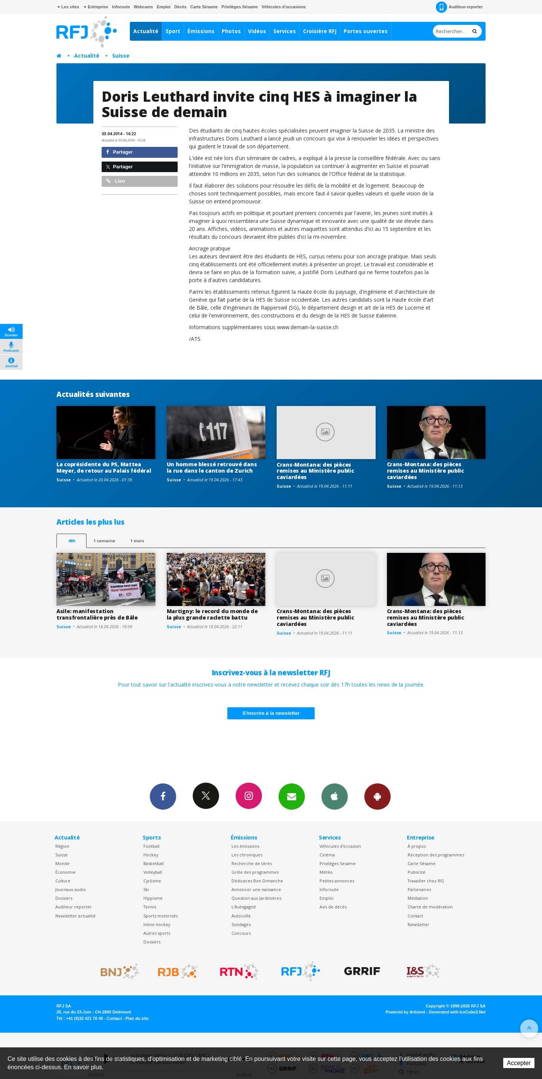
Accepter (519, 1063)
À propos (417, 846)
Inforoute (121, 7)
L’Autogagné (243, 906)
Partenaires (419, 889)
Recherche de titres (251, 863)
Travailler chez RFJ (426, 880)
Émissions (201, 31)
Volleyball (152, 872)
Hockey (150, 854)
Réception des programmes (436, 854)
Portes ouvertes (366, 31)
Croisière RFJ (319, 31)
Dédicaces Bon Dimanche (257, 880)
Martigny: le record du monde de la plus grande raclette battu (212, 614)
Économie (65, 872)
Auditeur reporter (73, 906)
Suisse (120, 55)
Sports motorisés (160, 915)
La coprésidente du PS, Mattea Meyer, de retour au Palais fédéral (103, 467)
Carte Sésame (204, 7)
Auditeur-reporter (459, 7)
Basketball (153, 863)
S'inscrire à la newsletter (271, 713)
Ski (146, 889)
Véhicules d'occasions (284, 7)
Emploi (164, 7)
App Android (377, 796)
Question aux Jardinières (256, 898)
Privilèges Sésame (239, 7)
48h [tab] (71, 540)
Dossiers (63, 898)
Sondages (241, 924)
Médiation (418, 898)
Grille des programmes (255, 872)
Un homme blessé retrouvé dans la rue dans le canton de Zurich (212, 467)
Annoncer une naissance (256, 889)
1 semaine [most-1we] (104, 540)
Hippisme (153, 898)
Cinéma (327, 854)
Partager (119, 152)
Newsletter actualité (75, 915)
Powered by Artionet (405, 1012)
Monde (62, 863)
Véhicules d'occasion (340, 846)
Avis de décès (333, 906)
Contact (415, 915)
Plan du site (136, 1018)
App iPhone (334, 796)
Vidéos (257, 31)
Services (284, 31)
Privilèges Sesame (338, 863)
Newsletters (292, 796)
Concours (241, 933)
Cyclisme (152, 880)
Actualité (145, 31)
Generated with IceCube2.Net (457, 1012)
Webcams (143, 7)
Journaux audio (70, 889)
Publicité (416, 872)
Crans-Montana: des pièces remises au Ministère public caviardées (315, 471)
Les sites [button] (68, 7)
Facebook (163, 796)
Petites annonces (337, 880)
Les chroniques (246, 854)
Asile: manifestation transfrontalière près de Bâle (97, 614)
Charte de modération (430, 906)
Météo (326, 872)
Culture (62, 880)
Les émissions (245, 846)
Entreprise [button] (96, 7)
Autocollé (241, 915)
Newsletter (418, 924)
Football (151, 846)
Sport (173, 31)
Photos (231, 31)
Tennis (149, 906)
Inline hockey (156, 924)
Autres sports (156, 933)
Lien (115, 181)
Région (62, 846)
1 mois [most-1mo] (137, 540)
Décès (180, 7)
